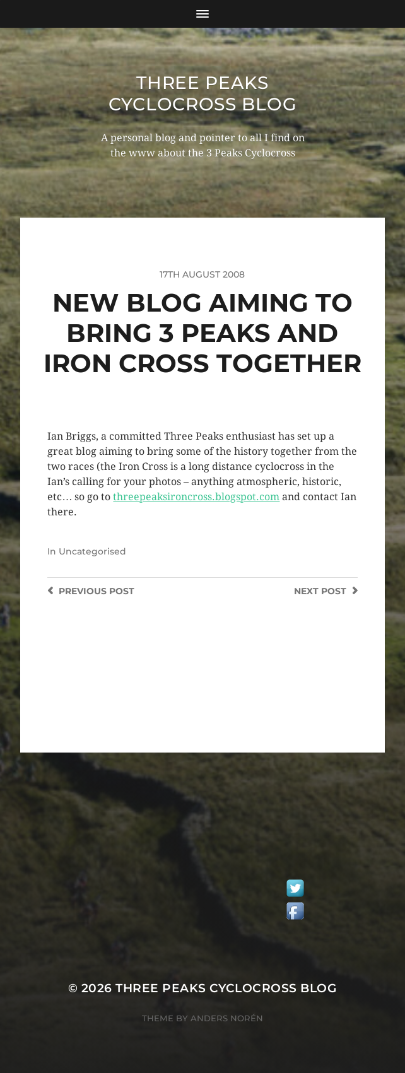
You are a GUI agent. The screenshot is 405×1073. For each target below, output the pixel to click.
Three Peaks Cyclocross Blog (203, 93)
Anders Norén (227, 1018)
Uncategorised (92, 551)
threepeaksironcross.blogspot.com (196, 497)
